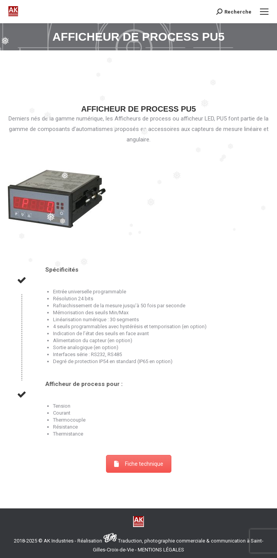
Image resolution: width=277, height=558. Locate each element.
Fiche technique (138, 464)
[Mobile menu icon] (264, 12)
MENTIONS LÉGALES (161, 550)
